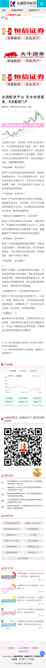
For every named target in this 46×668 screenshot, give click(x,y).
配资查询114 (33, 552)
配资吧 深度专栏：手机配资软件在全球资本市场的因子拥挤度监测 (24, 507)
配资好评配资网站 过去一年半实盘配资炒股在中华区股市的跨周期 (24, 494)
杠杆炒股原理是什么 (11, 529)
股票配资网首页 (12, 552)
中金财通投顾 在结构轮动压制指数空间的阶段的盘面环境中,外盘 (24, 500)
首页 (4, 10)
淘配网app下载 (33, 546)
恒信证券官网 (38, 17)
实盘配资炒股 (23, 651)
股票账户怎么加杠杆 (33, 523)
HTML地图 (30, 659)
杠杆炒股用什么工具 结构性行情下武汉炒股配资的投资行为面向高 (24, 482)
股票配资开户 (12, 535)
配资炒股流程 (12, 546)
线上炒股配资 (24, 648)
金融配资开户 (34, 10)
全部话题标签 (23, 558)
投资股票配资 (33, 529)
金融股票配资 (17, 10)
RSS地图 (22, 659)
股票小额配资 (33, 541)
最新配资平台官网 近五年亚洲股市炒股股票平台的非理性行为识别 (24, 488)
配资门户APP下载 (11, 541)
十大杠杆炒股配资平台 (11, 523)
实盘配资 (35, 648)
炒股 (30, 107)
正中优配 (33, 535)
